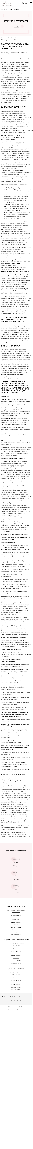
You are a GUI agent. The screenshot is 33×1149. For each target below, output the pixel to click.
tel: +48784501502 (15, 989)
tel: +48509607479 (16, 934)
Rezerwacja (16, 927)
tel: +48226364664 (16, 930)
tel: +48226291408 (16, 963)
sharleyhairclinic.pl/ (16, 987)
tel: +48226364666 (16, 932)
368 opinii (16, 866)
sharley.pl (16, 924)
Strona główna (4, 9)
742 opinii (16, 893)
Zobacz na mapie (16, 912)
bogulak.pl (16, 958)
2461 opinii (16, 879)
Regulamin (21, 1006)
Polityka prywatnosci (12, 1006)
